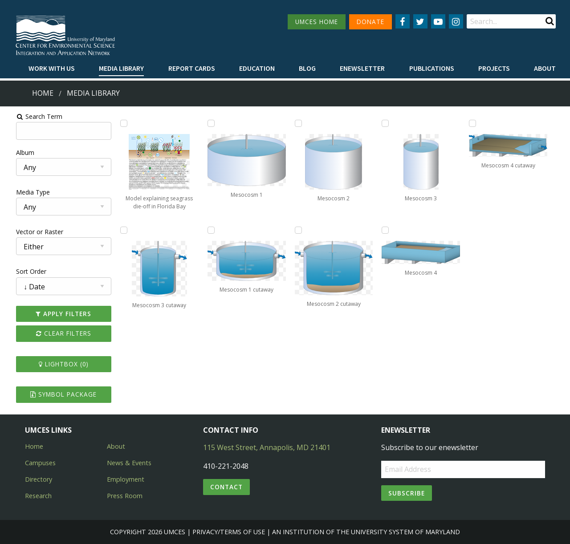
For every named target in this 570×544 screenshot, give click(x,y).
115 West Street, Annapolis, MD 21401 (266, 447)
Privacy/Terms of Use (228, 532)
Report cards (191, 68)
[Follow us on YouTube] (438, 21)
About (545, 68)
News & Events (129, 463)
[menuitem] (51, 68)
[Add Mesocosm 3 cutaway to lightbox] (117, 230)
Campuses (40, 463)
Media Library (121, 68)
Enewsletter (362, 68)
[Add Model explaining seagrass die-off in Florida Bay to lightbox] (117, 123)
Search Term (29, 116)
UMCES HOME (316, 21)
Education (257, 68)
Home (42, 93)
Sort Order (21, 271)
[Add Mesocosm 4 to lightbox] (388, 230)
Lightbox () (55, 364)
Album (15, 152)
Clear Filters (55, 333)
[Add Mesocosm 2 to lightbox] (298, 123)
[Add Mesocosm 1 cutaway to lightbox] (207, 230)
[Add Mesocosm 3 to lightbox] (388, 123)
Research (38, 495)
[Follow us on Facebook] (402, 21)
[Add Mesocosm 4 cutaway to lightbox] (479, 123)
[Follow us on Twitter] (420, 21)
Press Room (124, 495)
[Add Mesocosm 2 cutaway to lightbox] (298, 230)
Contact (226, 487)
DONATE (370, 21)
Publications (431, 68)
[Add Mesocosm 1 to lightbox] (207, 123)
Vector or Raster (29, 231)
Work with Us (51, 68)
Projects (494, 68)
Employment (125, 479)
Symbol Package (55, 394)
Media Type (23, 192)
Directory (38, 479)
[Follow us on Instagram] (456, 21)
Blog (307, 68)
